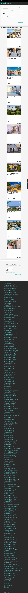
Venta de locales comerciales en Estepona (10, 400)
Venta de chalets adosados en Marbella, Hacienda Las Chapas (12, 480)
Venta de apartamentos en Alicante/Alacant (10, 291)
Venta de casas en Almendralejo (8, 360)
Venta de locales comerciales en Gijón (9, 372)
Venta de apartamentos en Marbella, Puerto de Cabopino (12, 415)
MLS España (6, 584)
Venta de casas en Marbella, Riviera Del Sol (10, 376)
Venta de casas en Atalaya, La (8, 386)
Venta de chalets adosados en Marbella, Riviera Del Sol (11, 407)
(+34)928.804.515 (7, 587)
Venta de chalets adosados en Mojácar (9, 546)
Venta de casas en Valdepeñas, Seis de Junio (10, 528)
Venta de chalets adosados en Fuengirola (9, 462)
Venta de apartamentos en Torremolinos (9, 313)
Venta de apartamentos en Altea (8, 459)
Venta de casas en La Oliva (7, 411)
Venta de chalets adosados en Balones (9, 544)
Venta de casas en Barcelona (8, 418)
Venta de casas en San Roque (8, 527)
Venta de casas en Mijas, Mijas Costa (9, 421)
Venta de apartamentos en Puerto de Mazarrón (10, 569)
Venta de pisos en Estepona (8, 309)
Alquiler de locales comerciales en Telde (9, 532)
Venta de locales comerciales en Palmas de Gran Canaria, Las (12, 306)
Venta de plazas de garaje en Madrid (9, 371)
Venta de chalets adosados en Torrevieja (9, 311)
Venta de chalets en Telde (7, 521)
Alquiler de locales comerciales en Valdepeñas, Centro (11, 452)
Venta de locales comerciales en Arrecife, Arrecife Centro (12, 486)
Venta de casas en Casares (7, 312)
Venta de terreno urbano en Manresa (9, 560)
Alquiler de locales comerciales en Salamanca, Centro (11, 504)
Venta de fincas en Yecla (7, 370)
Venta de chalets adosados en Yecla (9, 391)
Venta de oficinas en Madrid (8, 505)
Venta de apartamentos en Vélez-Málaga (9, 475)
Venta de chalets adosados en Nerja (9, 385)
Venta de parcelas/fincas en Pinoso (9, 303)
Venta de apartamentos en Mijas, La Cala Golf (10, 441)
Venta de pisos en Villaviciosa (8, 513)
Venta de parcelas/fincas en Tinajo (8, 488)
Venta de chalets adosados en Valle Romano (10, 522)
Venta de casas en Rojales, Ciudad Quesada (10, 526)
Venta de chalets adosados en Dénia (9, 404)
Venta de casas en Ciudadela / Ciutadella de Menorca (11, 578)
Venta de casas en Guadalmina (8, 553)
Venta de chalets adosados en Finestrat (9, 304)
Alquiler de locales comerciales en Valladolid (10, 484)
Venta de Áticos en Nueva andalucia (9, 346)
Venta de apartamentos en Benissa (9, 536)
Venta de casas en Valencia (8, 502)
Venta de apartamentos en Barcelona (9, 566)
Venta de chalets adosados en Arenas (9, 447)
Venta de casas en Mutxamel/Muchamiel (9, 356)
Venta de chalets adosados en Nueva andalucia (10, 292)
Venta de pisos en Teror (7, 426)
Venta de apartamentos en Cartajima (9, 538)
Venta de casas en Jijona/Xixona (8, 410)
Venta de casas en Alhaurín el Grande (9, 420)
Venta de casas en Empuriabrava (8, 482)
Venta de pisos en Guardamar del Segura (9, 511)
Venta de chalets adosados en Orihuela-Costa (10, 329)
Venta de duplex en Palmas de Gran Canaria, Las (10, 541)
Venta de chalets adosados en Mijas (9, 298)
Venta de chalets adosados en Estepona (9, 290)
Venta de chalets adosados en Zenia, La (9, 430)
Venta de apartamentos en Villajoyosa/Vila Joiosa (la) (11, 333)
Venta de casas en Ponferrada (8, 451)
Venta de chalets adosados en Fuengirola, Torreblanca (11, 496)
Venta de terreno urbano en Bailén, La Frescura (10, 365)
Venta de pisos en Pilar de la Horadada (9, 471)
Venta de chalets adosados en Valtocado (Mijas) (10, 576)
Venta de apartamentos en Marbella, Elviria (10, 321)
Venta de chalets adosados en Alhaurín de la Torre (11, 369)
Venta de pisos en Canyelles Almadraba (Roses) (10, 472)
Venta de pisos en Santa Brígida (8, 435)
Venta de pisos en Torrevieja (8, 319)
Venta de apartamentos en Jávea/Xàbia (9, 374)
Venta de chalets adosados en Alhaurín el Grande (11, 349)
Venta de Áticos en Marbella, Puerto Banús (10, 395)
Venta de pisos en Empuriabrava (8, 563)
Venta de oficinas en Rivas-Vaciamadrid (9, 533)
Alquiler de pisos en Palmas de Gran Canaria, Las (10, 398)
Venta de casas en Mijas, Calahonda (9, 344)
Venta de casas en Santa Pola (8, 364)
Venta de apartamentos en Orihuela (9, 428)
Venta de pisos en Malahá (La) (8, 373)
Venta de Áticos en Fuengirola (8, 297)
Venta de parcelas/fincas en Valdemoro (9, 445)
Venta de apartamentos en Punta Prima (9, 389)
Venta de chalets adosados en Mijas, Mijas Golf (10, 443)
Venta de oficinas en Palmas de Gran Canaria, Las (11, 399)
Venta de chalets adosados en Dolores (9, 573)
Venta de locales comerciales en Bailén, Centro (10, 506)
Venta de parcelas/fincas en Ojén (8, 378)
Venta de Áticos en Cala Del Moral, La (9, 461)
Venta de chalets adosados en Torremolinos (10, 481)
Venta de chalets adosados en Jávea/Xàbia (10, 301)
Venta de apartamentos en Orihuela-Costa (10, 353)
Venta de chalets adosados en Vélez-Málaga (10, 463)
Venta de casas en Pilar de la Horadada (9, 449)
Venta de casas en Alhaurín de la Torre (9, 431)
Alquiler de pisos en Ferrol (7, 556)
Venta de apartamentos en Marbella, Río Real (10, 539)
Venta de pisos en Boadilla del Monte (9, 490)
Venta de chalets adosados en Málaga (9, 322)
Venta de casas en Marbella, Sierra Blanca (9, 554)
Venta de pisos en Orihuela (8, 535)
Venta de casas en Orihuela (8, 525)
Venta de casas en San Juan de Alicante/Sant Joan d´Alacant (12, 500)
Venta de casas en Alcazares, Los (8, 530)
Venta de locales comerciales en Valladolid (10, 453)
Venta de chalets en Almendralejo (8, 520)
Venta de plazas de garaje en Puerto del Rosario (10, 296)
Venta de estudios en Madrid (8, 379)
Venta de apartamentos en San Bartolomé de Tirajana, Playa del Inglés (13, 414)
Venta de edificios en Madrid (8, 507)
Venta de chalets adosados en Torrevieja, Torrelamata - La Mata (12, 545)
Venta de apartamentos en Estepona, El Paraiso (10, 440)
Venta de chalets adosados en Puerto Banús (10, 498)
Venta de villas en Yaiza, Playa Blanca (9, 377)
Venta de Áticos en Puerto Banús (8, 416)
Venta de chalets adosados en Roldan (9, 523)
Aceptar (11, 272)
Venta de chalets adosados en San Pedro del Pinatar (11, 408)
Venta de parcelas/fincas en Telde (8, 487)
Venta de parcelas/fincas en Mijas (8, 332)
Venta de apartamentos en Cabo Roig (9, 537)
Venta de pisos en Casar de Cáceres (9, 341)
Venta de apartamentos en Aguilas (9, 518)
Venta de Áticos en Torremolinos (8, 493)
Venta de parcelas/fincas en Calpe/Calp (9, 357)
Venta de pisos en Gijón (7, 562)
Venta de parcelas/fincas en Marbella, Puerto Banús (11, 434)
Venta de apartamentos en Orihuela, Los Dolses (10, 515)
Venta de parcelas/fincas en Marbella (9, 340)
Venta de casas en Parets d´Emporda (9, 307)
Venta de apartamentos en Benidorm (9, 310)
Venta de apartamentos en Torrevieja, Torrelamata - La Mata (12, 413)
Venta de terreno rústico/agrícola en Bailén (10, 425)
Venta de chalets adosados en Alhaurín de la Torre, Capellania (12, 547)
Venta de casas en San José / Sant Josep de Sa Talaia (11, 450)
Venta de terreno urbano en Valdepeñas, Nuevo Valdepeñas (12, 402)
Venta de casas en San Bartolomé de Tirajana (10, 483)
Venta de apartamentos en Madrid (9, 336)
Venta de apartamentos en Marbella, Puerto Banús (11, 294)
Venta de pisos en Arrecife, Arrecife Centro (10, 427)
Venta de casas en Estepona (8, 295)
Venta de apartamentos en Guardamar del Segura (11, 324)
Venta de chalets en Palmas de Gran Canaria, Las (10, 326)
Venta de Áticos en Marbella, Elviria (9, 492)
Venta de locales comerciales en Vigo (9, 401)
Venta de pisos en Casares (7, 388)
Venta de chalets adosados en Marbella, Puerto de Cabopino (12, 448)
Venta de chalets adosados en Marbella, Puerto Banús (11, 315)
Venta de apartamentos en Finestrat (9, 382)
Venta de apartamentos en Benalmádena (10, 288)
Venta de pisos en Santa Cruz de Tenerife (9, 473)
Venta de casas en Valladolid (8, 338)
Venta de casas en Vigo (7, 466)
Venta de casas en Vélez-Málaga (8, 529)
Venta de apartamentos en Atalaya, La (9, 394)
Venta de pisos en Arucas (7, 457)
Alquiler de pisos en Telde (7, 467)
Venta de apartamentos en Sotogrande (9, 393)
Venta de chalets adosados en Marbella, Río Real (10, 497)
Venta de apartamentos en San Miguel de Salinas (11, 390)
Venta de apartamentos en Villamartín (9, 345)
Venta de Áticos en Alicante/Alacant (9, 367)
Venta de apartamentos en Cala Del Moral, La (10, 318)
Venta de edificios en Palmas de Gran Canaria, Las (11, 423)
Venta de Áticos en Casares (8, 476)
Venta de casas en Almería (7, 444)
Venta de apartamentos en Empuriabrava (10, 491)
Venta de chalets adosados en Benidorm (9, 446)
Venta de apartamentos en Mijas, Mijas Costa (10, 354)
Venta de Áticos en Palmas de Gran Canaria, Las (10, 542)
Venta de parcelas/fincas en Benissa (9, 433)
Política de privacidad (12, 272)
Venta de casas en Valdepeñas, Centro (9, 464)
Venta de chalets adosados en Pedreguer (9, 368)
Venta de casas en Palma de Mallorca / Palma (10, 552)
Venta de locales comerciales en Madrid (9, 317)
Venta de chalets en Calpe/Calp (8, 572)
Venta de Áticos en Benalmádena (8, 314)
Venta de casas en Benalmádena (8, 334)
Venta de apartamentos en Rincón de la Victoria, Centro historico (13, 568)
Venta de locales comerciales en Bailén (9, 557)
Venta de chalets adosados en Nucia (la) (9, 383)
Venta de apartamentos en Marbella (9, 285)
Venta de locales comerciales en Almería (9, 485)
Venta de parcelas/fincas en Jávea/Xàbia (9, 380)
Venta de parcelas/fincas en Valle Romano (10, 469)
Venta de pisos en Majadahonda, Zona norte (10, 403)
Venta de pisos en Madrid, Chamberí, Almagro (10, 564)
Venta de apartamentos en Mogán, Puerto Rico (10, 438)
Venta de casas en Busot (7, 551)
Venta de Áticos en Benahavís (8, 375)
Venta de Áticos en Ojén (7, 571)
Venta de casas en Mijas (7, 392)
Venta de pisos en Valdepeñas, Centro (9, 362)
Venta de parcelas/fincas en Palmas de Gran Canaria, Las (12, 387)
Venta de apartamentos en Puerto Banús (9, 293)
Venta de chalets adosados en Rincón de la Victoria (11, 549)
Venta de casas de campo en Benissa (9, 555)
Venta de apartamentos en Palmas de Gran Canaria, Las (11, 460)
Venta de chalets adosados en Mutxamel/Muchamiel (11, 479)
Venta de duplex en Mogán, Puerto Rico (9, 540)
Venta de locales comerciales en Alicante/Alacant (11, 351)
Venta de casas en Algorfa (7, 550)
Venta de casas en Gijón (7, 347)
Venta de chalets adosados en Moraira (9, 363)
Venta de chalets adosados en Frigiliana (9, 548)
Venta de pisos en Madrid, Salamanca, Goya (10, 514)
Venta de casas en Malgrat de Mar (8, 579)
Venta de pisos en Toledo (7, 458)
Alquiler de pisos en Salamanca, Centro (9, 361)
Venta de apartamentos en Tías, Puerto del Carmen (11, 516)
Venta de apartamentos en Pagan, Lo (9, 519)
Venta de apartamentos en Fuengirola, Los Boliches (11, 429)
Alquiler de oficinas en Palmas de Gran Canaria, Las (11, 348)
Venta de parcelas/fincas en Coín (8, 335)
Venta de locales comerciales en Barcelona (10, 468)
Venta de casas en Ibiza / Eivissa (8, 343)
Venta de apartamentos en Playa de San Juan (10, 358)
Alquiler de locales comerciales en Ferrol (9, 531)
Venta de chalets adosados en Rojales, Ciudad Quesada (11, 320)
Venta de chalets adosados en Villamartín (10, 325)
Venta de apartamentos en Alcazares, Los (9, 366)
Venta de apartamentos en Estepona (9, 289)
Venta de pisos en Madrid (7, 352)
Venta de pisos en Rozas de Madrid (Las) (9, 436)
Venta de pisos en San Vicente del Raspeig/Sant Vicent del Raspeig (13, 456)
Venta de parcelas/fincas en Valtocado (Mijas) (10, 509)
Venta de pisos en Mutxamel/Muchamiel (9, 455)
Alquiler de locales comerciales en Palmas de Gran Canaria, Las (12, 316)
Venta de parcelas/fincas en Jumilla (9, 424)
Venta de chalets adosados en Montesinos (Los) (10, 478)
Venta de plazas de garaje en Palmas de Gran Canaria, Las (12, 422)
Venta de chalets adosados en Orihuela (9, 405)
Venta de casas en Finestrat (8, 409)
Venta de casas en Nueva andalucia (9, 305)
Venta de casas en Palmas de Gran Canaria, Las (10, 286)
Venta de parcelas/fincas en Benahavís (9, 308)
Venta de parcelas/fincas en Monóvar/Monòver (10, 331)
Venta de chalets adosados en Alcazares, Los (10, 417)
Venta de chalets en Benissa (8, 494)
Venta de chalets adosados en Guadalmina (10, 327)
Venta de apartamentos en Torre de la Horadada (10, 565)
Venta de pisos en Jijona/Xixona (8, 512)
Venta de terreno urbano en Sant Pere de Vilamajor (11, 561)
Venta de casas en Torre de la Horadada (9, 577)
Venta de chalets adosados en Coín (9, 384)
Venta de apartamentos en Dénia (8, 437)
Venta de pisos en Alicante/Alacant (9, 299)
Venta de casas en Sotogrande (8, 501)
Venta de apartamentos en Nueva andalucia (10, 284)
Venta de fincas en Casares (7, 580)
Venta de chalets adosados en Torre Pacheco (10, 499)
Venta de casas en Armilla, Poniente (9, 419)
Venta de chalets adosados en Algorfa (9, 342)
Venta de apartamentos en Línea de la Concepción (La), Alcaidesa (13, 474)
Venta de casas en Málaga (7, 397)
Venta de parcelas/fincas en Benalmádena (10, 381)
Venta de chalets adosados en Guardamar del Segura (11, 574)
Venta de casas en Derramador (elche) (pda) (10, 524)
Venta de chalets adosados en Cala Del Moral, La (10, 359)
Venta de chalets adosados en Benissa (9, 355)
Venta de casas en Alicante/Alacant (9, 302)
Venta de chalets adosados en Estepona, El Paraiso (11, 350)
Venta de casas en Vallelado (8, 432)
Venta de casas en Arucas (7, 465)
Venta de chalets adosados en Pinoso (9, 495)
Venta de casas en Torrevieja (8, 330)
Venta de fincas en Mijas (7, 503)
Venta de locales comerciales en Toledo (9, 559)
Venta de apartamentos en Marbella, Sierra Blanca (11, 517)
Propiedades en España (9, 283)
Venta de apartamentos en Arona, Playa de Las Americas (12, 570)
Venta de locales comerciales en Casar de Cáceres (11, 534)
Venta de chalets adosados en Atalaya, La (9, 406)
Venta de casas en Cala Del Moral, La (9, 412)
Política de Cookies (6, 592)
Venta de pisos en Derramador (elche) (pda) (10, 489)
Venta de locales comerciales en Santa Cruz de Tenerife (11, 558)
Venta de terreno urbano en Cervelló (9, 510)
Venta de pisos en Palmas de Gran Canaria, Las (10, 287)
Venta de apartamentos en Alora (8, 439)
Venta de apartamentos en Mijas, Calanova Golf (10, 567)
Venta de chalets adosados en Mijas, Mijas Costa (10, 337)
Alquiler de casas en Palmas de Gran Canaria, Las (11, 323)
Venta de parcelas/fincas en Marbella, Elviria (10, 454)
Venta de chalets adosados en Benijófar (9, 396)
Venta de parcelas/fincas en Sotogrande (9, 339)
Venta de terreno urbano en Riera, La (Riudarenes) (11, 470)
